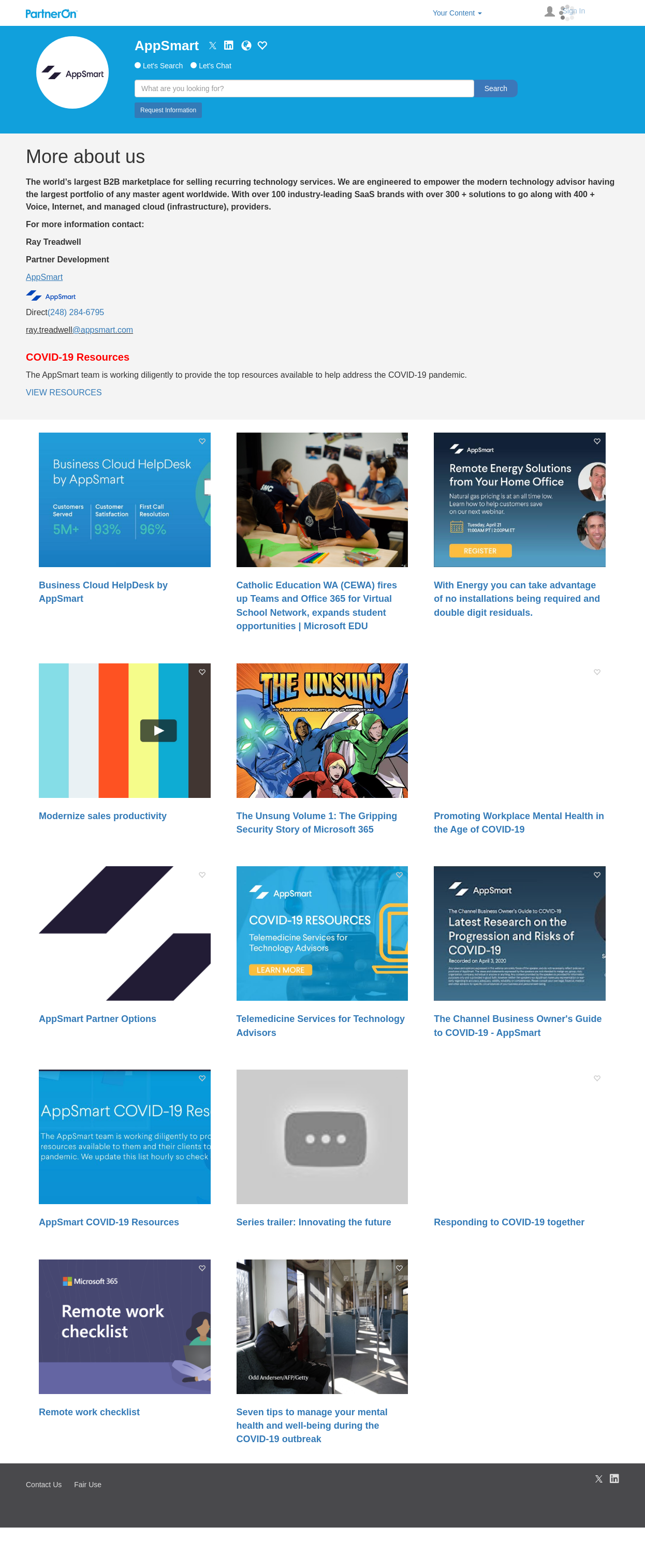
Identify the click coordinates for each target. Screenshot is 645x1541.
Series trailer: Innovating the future (314, 1222)
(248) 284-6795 (76, 312)
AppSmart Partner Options (97, 1019)
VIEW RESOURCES (64, 392)
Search (496, 88)
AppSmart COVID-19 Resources (109, 1222)
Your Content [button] (457, 13)
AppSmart (167, 45)
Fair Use (87, 1484)
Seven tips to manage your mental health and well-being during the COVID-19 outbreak (312, 1426)
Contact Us (44, 1484)
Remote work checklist (89, 1412)
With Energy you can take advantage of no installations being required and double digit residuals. (517, 599)
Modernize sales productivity (103, 816)
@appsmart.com (103, 329)
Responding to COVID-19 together (509, 1222)
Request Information (168, 110)
